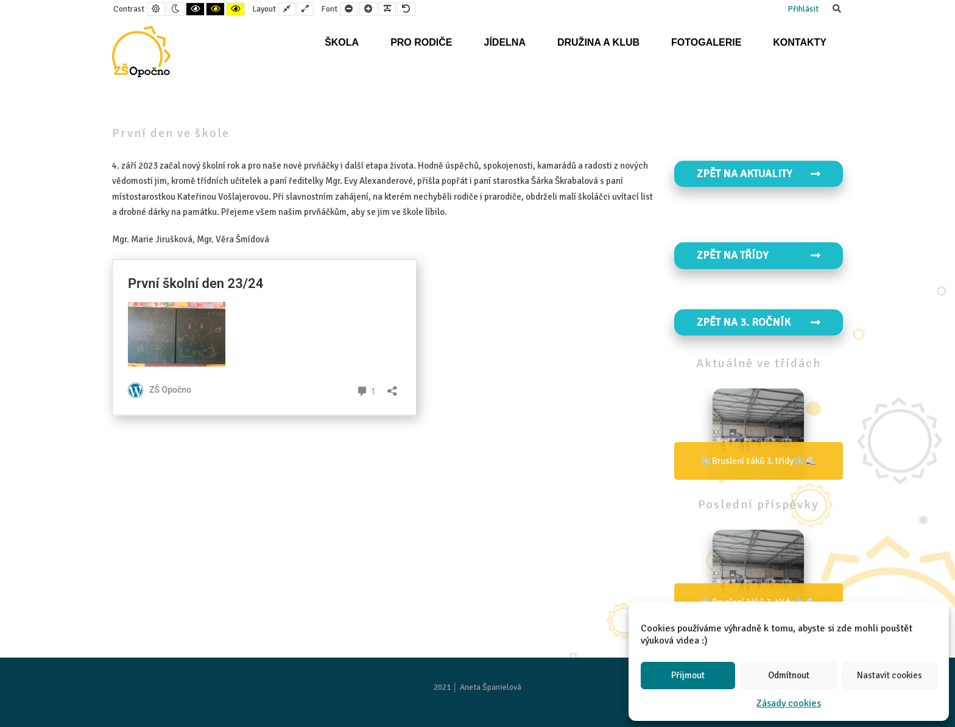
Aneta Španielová (490, 687)
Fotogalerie (706, 42)
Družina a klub (598, 42)
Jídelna (504, 42)
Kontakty (799, 42)
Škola (342, 42)
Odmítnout (788, 675)
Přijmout (688, 675)
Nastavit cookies (889, 675)
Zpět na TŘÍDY (759, 255)
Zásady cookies (788, 703)
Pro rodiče (421, 42)
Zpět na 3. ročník (759, 322)
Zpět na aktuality (759, 173)
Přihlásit (803, 9)
